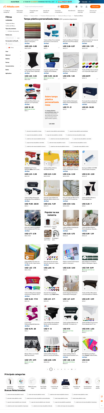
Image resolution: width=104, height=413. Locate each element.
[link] (101, 396)
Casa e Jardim (34, 15)
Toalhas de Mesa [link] (78, 15)
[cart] (81, 7)
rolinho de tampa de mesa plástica (64, 406)
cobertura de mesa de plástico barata (35, 139)
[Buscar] (64, 6)
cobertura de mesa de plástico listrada (41, 406)
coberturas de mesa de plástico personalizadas (37, 398)
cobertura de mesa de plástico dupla (75, 135)
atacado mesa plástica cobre (81, 146)
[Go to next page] (75, 369)
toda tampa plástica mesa (60, 398)
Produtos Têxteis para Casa (48, 15)
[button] (59, 7)
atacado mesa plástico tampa (33, 131)
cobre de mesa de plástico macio (56, 142)
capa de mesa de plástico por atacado (16, 402)
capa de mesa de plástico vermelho (81, 139)
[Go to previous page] (47, 369)
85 (71, 369)
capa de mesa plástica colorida (33, 135)
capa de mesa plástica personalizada (55, 131)
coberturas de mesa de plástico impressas (85, 402)
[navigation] (13, 193)
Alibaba (26, 15)
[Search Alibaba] (40, 7)
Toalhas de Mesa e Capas (64, 15)
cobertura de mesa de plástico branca (35, 146)
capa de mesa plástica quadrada (62, 402)
